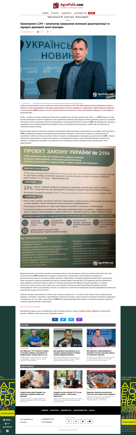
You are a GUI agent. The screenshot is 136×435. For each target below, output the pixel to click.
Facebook (82, 313)
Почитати (55, 13)
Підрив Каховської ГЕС (53, 18)
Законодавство (80, 13)
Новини (45, 13)
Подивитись (66, 13)
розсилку (23, 316)
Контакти (23, 423)
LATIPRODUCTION (47, 420)
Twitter (88, 313)
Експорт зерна (69, 18)
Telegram (95, 313)
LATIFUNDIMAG (46, 423)
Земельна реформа (84, 18)
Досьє (91, 13)
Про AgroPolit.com (26, 420)
